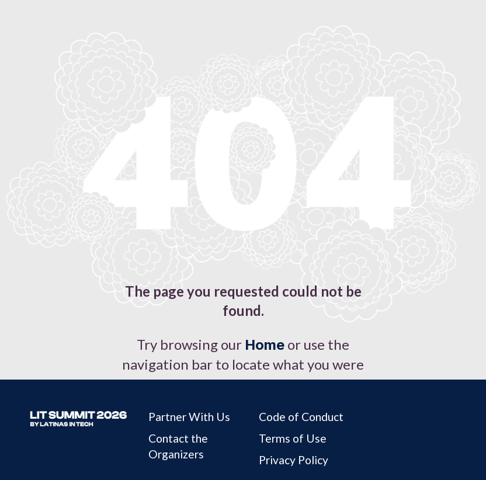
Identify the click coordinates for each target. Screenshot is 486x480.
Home (264, 344)
